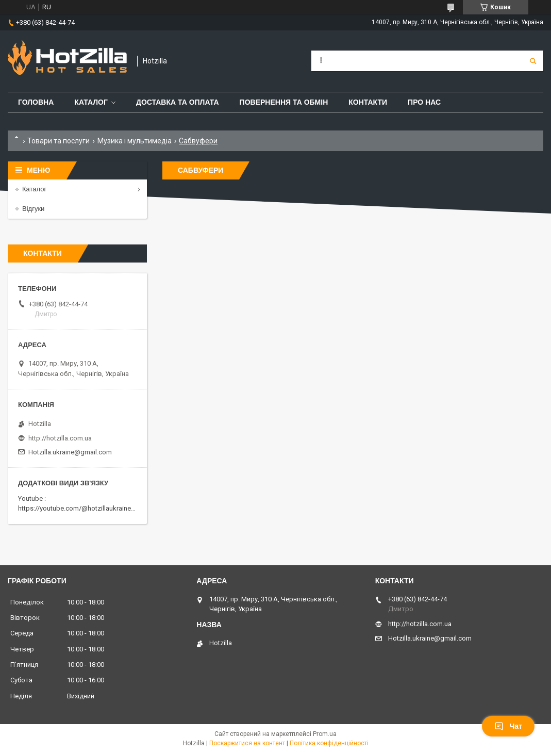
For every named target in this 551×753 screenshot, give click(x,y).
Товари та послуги (58, 141)
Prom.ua (325, 734)
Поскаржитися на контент (247, 743)
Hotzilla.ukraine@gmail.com (70, 452)
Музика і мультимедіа (134, 141)
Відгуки (33, 208)
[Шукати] (533, 61)
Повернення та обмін (284, 102)
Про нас (424, 102)
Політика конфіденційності (329, 743)
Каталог (91, 102)
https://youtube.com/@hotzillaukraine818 (80, 508)
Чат (508, 726)
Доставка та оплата (177, 102)
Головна (36, 102)
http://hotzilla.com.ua (60, 438)
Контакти (367, 102)
